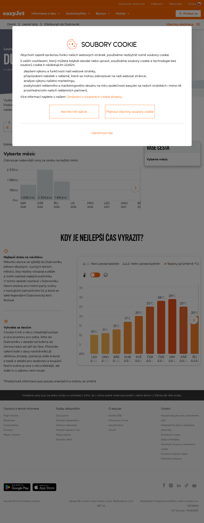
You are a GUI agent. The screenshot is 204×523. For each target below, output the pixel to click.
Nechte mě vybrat (74, 112)
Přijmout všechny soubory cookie (130, 112)
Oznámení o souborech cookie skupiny (94, 97)
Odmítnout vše (102, 133)
